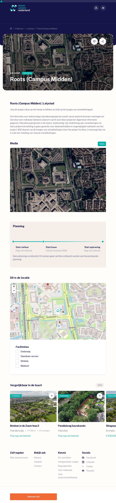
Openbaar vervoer (29, 356)
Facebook (89, 457)
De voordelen (64, 457)
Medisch (25, 366)
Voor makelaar (65, 470)
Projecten (19, 28)
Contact (38, 466)
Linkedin (88, 462)
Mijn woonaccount (19, 457)
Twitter (87, 466)
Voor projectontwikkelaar (68, 476)
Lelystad (30, 28)
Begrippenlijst (65, 466)
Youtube (88, 470)
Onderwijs (25, 351)
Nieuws (37, 457)
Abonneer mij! (33, 496)
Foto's (101, 144)
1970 (100, 385)
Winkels (25, 361)
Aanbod (38, 461)
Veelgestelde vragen (68, 461)
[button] (58, 311)
